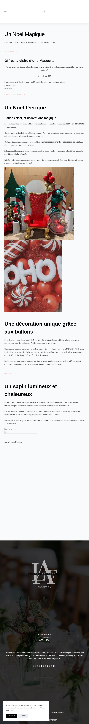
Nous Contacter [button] (10, 51)
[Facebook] (35, 607)
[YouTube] (53, 607)
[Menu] (5, 12)
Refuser (23, 715)
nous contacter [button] (10, 373)
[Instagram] (47, 607)
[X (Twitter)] (41, 607)
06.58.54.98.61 (44, 581)
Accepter (12, 715)
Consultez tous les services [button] (15, 94)
